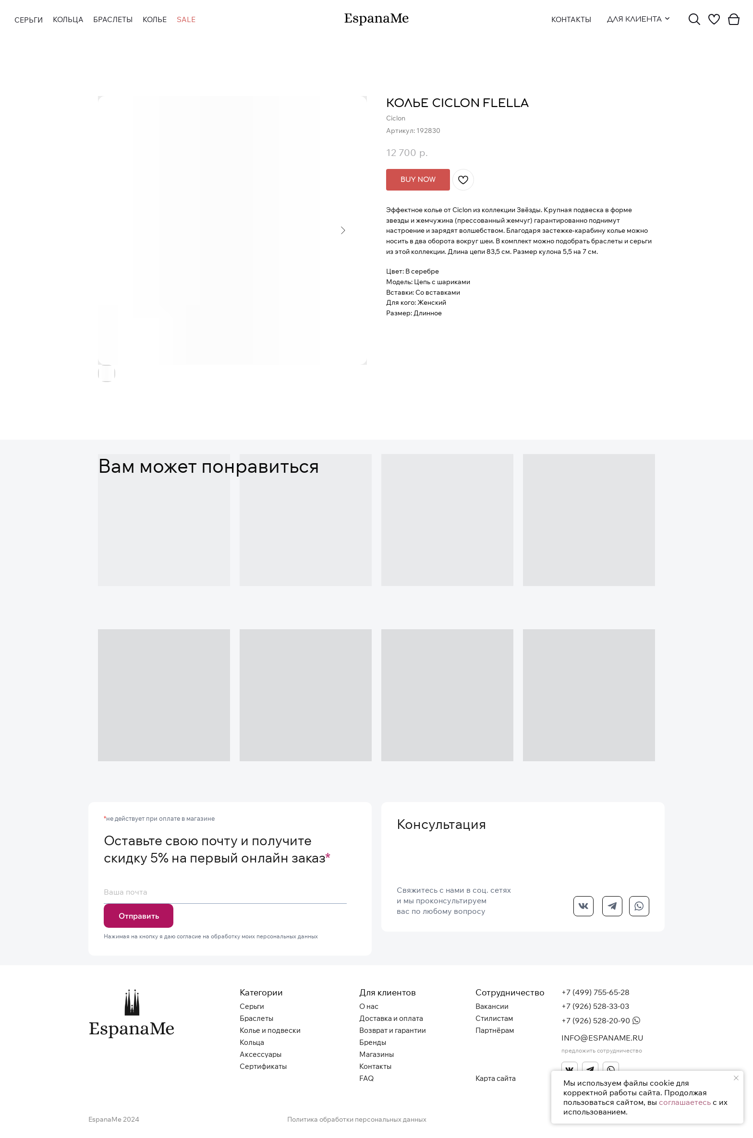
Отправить (139, 916)
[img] (376, 19)
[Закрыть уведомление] (736, 1078)
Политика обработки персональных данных (356, 1119)
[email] (225, 892)
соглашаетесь (685, 1102)
